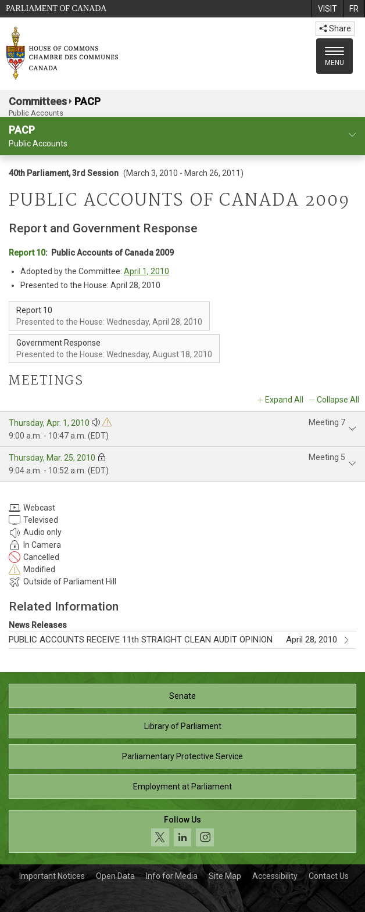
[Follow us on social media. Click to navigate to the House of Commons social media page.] (182, 831)
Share (335, 28)
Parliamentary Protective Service (182, 756)
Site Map (225, 876)
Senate (182, 696)
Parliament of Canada (56, 8)
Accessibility (275, 876)
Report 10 (27, 252)
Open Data (115, 876)
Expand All (284, 399)
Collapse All (338, 399)
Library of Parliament (182, 726)
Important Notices (52, 876)
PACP (87, 101)
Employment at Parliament (182, 786)
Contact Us (329, 876)
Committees (38, 101)
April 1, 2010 (146, 271)
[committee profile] (352, 135)
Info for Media (172, 876)
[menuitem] (327, 8)
